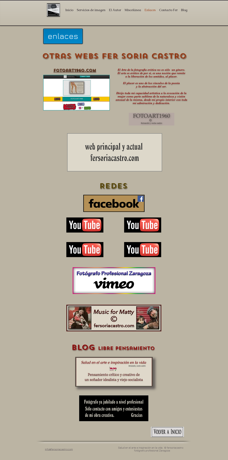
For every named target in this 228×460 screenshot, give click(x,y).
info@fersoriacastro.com (59, 449)
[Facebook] (141, 199)
